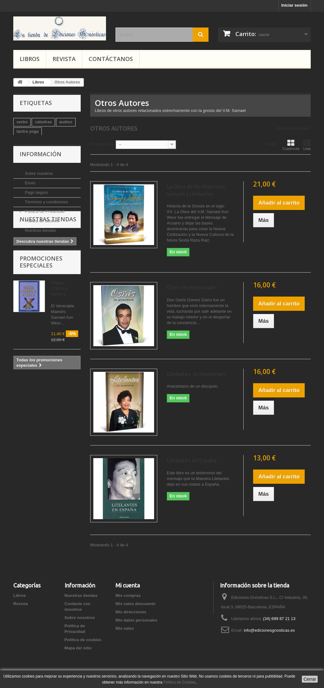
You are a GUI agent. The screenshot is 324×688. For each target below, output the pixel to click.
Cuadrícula (291, 144)
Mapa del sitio (78, 648)
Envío (29, 220)
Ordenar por (102, 144)
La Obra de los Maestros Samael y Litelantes (196, 190)
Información (40, 194)
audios (65, 122)
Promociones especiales (41, 340)
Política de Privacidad (44, 248)
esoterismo (27, 150)
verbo (22, 122)
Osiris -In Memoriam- (192, 287)
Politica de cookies (41, 258)
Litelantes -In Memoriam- (197, 374)
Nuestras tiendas (40, 267)
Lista (307, 144)
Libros (30, 59)
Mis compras (127, 595)
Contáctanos (111, 59)
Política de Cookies (179, 682)
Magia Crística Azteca (59, 367)
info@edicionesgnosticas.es (269, 630)
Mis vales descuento (135, 603)
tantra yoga (27, 131)
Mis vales (124, 628)
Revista (64, 59)
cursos (41, 159)
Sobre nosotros (38, 210)
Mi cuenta (127, 585)
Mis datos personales (136, 620)
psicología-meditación (38, 140)
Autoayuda (56, 150)
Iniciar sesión (294, 5)
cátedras (43, 122)
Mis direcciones (130, 612)
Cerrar (309, 679)
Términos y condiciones (46, 239)
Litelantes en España (191, 460)
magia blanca (29, 169)
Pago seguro (36, 229)
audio (22, 159)
